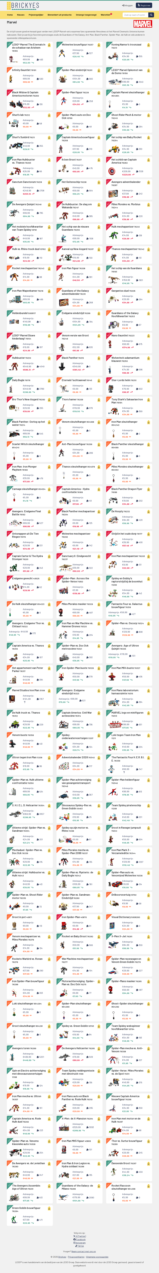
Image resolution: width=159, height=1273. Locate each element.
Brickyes (62, 1256)
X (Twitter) (79, 1236)
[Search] (135, 14)
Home (10, 14)
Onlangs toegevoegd (86, 14)
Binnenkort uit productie (60, 14)
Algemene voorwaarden (97, 1256)
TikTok (79, 1246)
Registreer (144, 5)
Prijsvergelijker (36, 14)
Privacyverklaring (76, 1256)
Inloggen (127, 5)
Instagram (79, 1242)
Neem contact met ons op (83, 1251)
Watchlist (106, 14)
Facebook (79, 1239)
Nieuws (20, 14)
